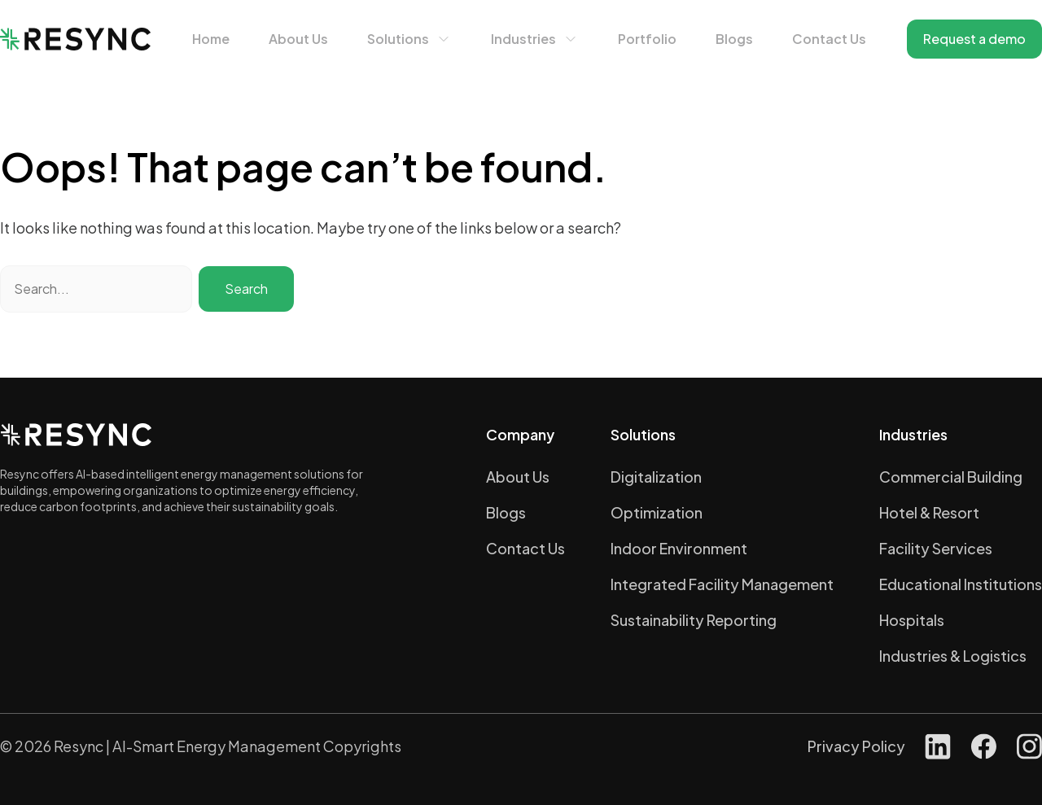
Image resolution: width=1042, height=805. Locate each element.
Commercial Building (950, 476)
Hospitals (911, 619)
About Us (298, 38)
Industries (523, 38)
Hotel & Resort (929, 512)
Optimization (657, 512)
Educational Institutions (960, 584)
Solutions (398, 38)
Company (520, 434)
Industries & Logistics (953, 655)
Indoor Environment (679, 548)
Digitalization (656, 476)
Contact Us (829, 38)
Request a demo (974, 38)
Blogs (734, 38)
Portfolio (647, 38)
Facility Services (935, 548)
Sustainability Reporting (694, 619)
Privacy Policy (856, 746)
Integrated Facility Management (722, 584)
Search (246, 288)
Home (211, 38)
